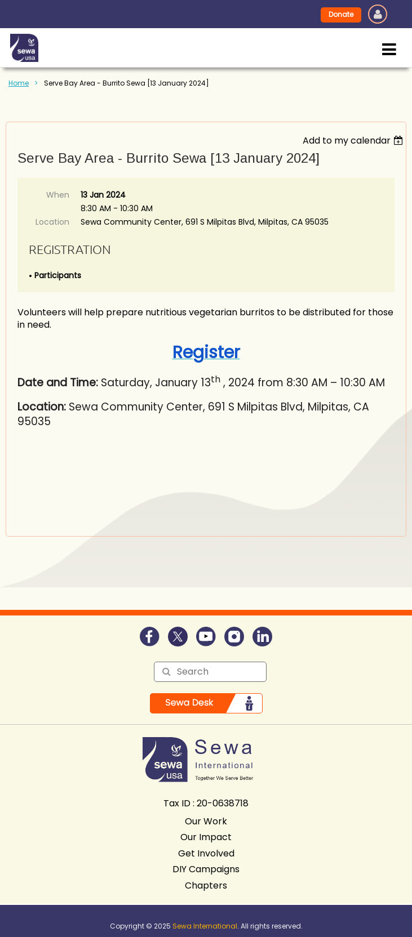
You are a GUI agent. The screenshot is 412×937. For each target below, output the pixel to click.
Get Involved (206, 853)
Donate (341, 14)
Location (52, 221)
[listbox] (354, 140)
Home (18, 83)
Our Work (206, 821)
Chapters (206, 885)
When (57, 194)
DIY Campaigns (206, 869)
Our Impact (206, 837)
